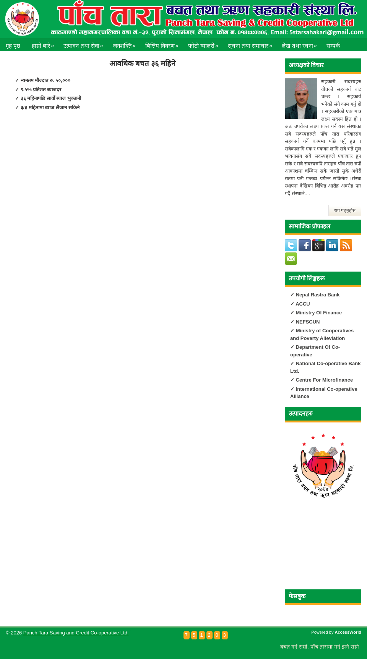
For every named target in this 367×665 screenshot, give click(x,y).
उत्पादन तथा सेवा (85, 43)
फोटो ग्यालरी (205, 43)
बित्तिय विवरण (163, 43)
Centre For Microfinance (323, 380)
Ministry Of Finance (318, 313)
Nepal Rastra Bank (318, 295)
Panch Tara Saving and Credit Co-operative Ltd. (76, 633)
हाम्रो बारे (45, 43)
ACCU (303, 304)
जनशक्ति (126, 43)
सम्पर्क (333, 45)
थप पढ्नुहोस (345, 210)
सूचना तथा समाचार (252, 43)
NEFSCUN (308, 322)
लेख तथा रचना (301, 43)
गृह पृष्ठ (13, 45)
